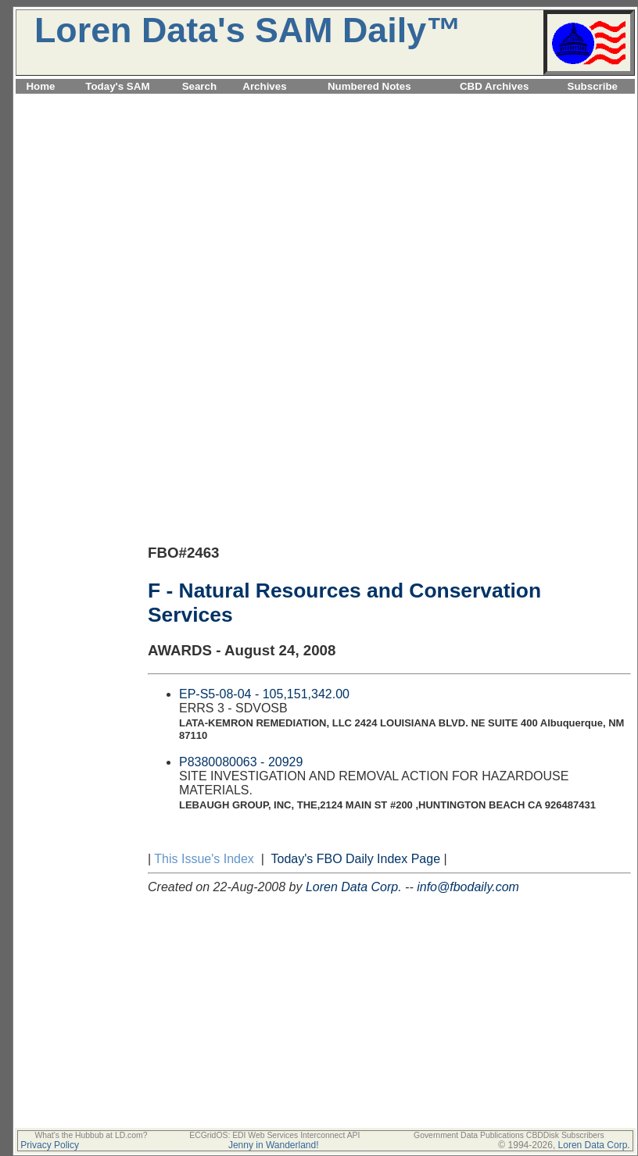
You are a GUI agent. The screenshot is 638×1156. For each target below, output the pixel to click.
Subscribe (593, 86)
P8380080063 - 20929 (241, 762)
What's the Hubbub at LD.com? (90, 1135)
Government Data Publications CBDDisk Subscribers (509, 1135)
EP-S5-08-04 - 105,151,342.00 (264, 694)
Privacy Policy (49, 1145)
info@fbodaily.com (468, 887)
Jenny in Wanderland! (273, 1145)
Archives (264, 86)
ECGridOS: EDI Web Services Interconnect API (274, 1135)
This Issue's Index (204, 858)
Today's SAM (117, 86)
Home (40, 86)
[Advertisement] (325, 206)
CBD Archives (494, 86)
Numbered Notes (369, 86)
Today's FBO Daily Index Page (356, 858)
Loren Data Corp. (354, 887)
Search (199, 86)
